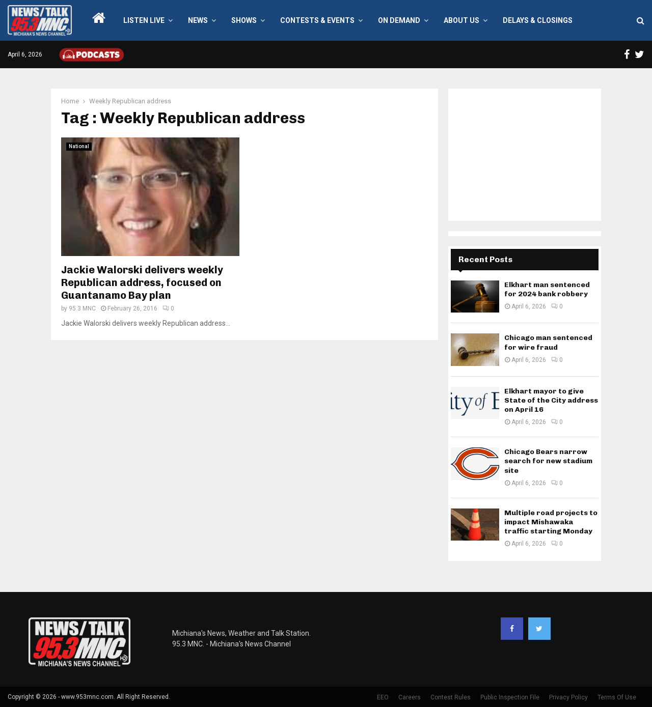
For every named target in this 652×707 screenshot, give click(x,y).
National (79, 146)
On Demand (399, 20)
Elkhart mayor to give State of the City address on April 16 (551, 400)
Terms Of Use (616, 697)
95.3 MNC (82, 308)
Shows (244, 20)
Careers (409, 697)
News (198, 20)
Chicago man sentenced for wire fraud (548, 342)
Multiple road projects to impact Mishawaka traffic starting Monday (550, 521)
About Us (461, 20)
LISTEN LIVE (144, 20)
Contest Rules (450, 697)
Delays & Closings (538, 20)
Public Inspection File (509, 697)
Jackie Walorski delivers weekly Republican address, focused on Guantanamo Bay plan (142, 282)
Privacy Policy (568, 697)
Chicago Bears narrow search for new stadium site (548, 460)
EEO (383, 697)
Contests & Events (317, 20)
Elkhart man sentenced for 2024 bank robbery (547, 289)
